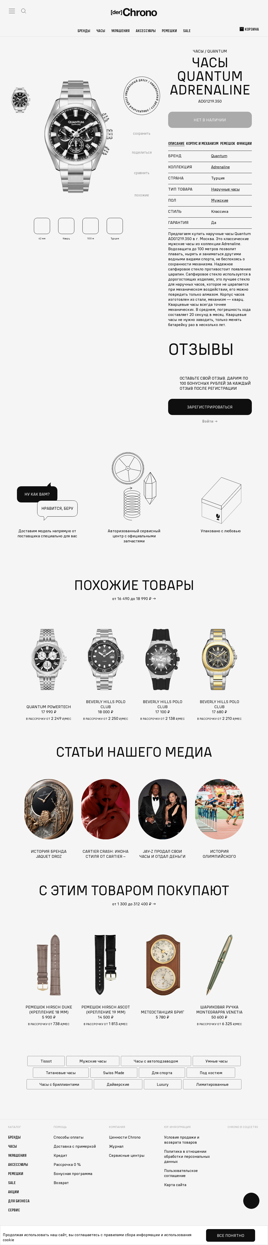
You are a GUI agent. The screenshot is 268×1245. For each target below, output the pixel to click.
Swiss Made (113, 1072)
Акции (13, 1191)
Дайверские (118, 1084)
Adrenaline (220, 166)
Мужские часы (92, 1061)
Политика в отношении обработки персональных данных (187, 1156)
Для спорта (162, 1072)
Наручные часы (225, 189)
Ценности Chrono (125, 1137)
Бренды (84, 30)
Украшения (120, 30)
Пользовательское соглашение (181, 1173)
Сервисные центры (126, 1155)
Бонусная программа (73, 1173)
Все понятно (230, 1235)
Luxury (163, 1084)
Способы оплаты (68, 1137)
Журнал (116, 1146)
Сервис (14, 1209)
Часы (100, 30)
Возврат (61, 1182)
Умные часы (217, 1061)
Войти (207, 421)
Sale (187, 30)
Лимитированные (212, 1084)
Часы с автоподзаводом (156, 1061)
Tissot (46, 1061)
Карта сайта (175, 1184)
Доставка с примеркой (75, 1146)
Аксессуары (146, 30)
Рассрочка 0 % (67, 1164)
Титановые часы (61, 1072)
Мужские (219, 200)
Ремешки (169, 30)
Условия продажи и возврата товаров (181, 1140)
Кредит (60, 1155)
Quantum (219, 155)
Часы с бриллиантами (59, 1084)
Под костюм (211, 1072)
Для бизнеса (19, 1200)
